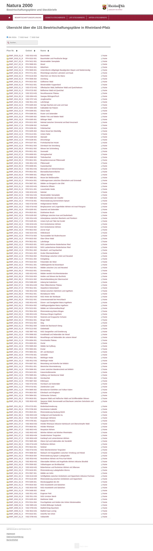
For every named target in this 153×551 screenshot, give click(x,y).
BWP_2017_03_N (15, 61)
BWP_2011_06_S (15, 444)
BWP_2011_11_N (15, 390)
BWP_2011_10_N (15, 395)
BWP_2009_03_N (15, 505)
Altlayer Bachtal (46, 175)
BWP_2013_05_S (15, 160)
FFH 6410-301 (31, 514)
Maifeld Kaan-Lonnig (48, 511)
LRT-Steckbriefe (77, 18)
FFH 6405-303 (31, 105)
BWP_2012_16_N (15, 230)
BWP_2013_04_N (15, 175)
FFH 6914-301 (31, 172)
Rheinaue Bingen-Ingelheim (51, 314)
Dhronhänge (45, 140)
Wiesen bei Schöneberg (50, 148)
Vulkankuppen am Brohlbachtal (52, 464)
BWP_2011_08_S (15, 412)
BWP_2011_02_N (15, 482)
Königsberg (45, 259)
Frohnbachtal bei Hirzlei (50, 143)
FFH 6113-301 (31, 134)
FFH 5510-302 (31, 256)
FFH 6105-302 (31, 215)
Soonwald (44, 151)
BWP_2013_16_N (15, 128)
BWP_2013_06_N (15, 157)
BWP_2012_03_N (15, 317)
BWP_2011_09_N (15, 409)
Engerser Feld (46, 493)
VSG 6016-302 (31, 488)
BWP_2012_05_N (15, 299)
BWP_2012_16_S (15, 224)
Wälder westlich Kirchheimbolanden (54, 273)
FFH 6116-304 (31, 76)
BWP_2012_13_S (15, 244)
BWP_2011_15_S (15, 358)
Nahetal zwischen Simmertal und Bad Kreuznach (59, 122)
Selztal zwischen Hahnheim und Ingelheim (57, 291)
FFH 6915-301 (31, 412)
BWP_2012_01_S (15, 326)
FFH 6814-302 (31, 393)
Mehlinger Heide (47, 358)
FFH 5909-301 (31, 175)
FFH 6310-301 (31, 58)
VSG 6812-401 (31, 163)
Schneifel (44, 355)
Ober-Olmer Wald (47, 239)
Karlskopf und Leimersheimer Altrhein (55, 438)
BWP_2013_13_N (15, 137)
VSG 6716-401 (31, 450)
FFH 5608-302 (31, 453)
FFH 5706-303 (31, 409)
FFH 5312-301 (31, 299)
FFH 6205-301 (31, 209)
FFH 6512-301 (31, 358)
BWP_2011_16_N (15, 355)
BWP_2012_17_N (15, 221)
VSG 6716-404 (31, 204)
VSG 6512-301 (31, 361)
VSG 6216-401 (31, 224)
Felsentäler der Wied (48, 262)
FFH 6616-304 (31, 456)
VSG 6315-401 (31, 186)
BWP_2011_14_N (15, 369)
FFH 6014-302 (31, 305)
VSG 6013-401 (31, 314)
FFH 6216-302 (31, 227)
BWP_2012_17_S (15, 218)
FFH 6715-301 (31, 406)
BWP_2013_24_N (15, 105)
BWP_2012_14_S (15, 239)
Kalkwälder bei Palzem (49, 108)
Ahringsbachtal (46, 154)
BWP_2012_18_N (15, 215)
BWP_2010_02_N (15, 499)
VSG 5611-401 (31, 102)
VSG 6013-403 (31, 297)
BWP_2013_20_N (15, 117)
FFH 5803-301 (31, 352)
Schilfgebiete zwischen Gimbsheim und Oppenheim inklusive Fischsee (67, 476)
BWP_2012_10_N (15, 268)
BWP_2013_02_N (15, 183)
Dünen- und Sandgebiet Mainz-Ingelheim (56, 302)
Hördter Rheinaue (47, 427)
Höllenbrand (45, 233)
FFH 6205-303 (31, 499)
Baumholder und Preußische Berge (54, 58)
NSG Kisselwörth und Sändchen (53, 485)
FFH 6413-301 (31, 372)
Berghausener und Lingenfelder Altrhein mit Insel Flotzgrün (63, 207)
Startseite (9, 18)
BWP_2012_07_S (15, 285)
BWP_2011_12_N (15, 381)
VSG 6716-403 (31, 444)
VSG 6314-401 (31, 218)
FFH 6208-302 (31, 125)
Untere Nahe (45, 134)
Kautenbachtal (46, 166)
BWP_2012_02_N (15, 323)
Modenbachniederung (49, 406)
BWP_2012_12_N (15, 256)
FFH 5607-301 (31, 183)
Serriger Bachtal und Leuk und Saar (54, 105)
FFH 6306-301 (31, 114)
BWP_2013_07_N (15, 154)
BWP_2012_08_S (15, 279)
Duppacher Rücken (48, 421)
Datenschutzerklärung (15, 537)
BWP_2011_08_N (15, 421)
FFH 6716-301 (31, 201)
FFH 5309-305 (31, 282)
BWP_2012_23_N (15, 192)
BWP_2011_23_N (15, 334)
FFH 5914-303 (31, 311)
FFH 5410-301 (31, 268)
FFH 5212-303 (31, 317)
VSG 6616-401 (31, 462)
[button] (9, 18)
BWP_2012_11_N (15, 262)
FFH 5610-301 (31, 447)
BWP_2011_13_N (15, 375)
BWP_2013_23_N (15, 108)
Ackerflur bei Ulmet (48, 514)
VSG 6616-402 (31, 401)
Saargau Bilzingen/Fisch (50, 96)
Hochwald (44, 125)
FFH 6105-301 (31, 221)
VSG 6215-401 (31, 233)
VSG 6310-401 (31, 56)
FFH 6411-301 (31, 265)
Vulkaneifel (45, 517)
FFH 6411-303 (31, 253)
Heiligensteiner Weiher (49, 204)
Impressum (11, 534)
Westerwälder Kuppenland (51, 85)
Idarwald (44, 137)
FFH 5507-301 (31, 473)
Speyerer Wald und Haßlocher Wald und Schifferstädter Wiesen (65, 398)
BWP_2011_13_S (15, 372)
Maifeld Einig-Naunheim (50, 508)
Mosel (43, 64)
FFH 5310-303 (31, 276)
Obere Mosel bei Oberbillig (51, 131)
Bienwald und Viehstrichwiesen (52, 169)
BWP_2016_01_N (15, 85)
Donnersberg (45, 271)
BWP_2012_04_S (15, 302)
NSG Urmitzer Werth (48, 496)
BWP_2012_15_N (15, 236)
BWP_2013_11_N (15, 143)
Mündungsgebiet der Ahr (50, 482)
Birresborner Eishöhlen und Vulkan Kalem (56, 390)
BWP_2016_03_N (15, 73)
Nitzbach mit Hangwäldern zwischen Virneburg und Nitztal (63, 453)
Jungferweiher (46, 99)
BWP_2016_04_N (15, 70)
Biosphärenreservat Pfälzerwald (53, 160)
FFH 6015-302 (31, 239)
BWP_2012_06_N (15, 294)
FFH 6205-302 (31, 131)
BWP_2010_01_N (15, 502)
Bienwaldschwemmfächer (50, 172)
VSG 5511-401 (31, 493)
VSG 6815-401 (31, 429)
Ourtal (43, 343)
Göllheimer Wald (47, 82)
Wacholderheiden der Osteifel (52, 198)
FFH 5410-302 (31, 262)
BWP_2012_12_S (15, 253)
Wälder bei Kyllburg (48, 346)
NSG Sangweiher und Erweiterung (54, 332)
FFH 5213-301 (31, 308)
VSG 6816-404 (31, 435)
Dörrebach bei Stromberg (50, 146)
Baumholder (45, 56)
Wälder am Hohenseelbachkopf (53, 308)
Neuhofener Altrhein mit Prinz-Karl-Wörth (56, 459)
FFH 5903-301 (31, 349)
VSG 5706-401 (31, 517)
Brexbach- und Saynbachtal (51, 250)
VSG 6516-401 (31, 459)
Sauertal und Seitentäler (50, 209)
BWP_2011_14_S (15, 366)
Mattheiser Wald (47, 499)
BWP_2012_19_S (15, 201)
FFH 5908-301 (31, 64)
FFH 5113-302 (31, 329)
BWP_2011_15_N (15, 363)
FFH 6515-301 (31, 212)
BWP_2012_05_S (15, 297)
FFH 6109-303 (31, 137)
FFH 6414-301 (31, 180)
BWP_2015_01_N (15, 93)
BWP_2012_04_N (15, 308)
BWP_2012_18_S (15, 212)
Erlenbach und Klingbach (50, 393)
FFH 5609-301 (31, 70)
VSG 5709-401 (31, 508)
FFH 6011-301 (31, 151)
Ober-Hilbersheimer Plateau (51, 285)
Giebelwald (45, 329)
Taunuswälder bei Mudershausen (53, 236)
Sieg (42, 323)
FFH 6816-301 (31, 427)
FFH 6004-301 (31, 340)
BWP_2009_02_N (15, 508)
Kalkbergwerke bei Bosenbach (52, 265)
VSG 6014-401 (31, 302)
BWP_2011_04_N (15, 464)
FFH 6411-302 (31, 259)
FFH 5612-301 (31, 288)
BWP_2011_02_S (15, 476)
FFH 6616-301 (31, 398)
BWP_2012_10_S (15, 265)
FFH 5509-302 (31, 464)
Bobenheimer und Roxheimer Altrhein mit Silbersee (60, 467)
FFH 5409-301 (31, 482)
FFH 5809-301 (31, 337)
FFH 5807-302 (31, 381)
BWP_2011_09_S (15, 398)
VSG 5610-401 (31, 511)
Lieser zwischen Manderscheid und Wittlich (57, 369)
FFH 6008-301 (31, 166)
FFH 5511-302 (31, 250)
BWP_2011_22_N (15, 337)
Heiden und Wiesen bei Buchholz (53, 276)
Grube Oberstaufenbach (50, 253)
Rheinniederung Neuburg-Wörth (53, 412)
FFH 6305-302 (31, 117)
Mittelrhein (45, 67)
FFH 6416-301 (31, 470)
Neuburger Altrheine (48, 418)
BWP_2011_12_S (15, 378)
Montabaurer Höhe (48, 294)
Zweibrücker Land (47, 387)
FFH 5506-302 (31, 79)
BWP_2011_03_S (15, 467)
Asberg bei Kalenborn (49, 282)
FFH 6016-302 (31, 485)
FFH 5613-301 (31, 241)
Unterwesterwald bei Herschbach (53, 299)
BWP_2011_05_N (15, 453)
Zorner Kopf (45, 230)
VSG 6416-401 (31, 467)
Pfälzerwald (45, 163)
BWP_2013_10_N (15, 146)
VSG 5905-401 (31, 505)
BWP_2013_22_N (15, 111)
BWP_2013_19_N (15, 119)
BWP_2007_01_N (15, 517)
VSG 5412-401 (31, 195)
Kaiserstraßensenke (48, 372)
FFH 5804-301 (31, 395)
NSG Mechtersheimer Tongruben (53, 450)
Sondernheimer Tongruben (51, 435)
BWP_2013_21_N (15, 114)
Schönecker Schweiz (49, 395)
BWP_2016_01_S (15, 82)
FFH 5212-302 (31, 323)
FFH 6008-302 (31, 157)
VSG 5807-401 (31, 332)
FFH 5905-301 (31, 375)
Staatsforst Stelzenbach (50, 288)
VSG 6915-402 (31, 432)
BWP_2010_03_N (15, 493)
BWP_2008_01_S (15, 514)
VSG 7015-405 (31, 418)
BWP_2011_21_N (15, 340)
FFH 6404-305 (31, 108)
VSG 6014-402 (31, 291)
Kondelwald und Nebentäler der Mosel (55, 334)
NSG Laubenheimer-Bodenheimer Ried (56, 244)
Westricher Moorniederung (51, 366)
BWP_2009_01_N (15, 511)
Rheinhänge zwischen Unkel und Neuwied (57, 256)
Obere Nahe (45, 111)
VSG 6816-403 (31, 438)
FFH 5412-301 (31, 61)
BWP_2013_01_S (15, 186)
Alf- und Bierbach (47, 352)
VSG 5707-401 (31, 99)
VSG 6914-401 (31, 169)
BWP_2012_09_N (15, 276)
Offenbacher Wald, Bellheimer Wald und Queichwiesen (61, 87)
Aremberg (44, 79)
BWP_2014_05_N (15, 96)
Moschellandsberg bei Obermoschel (54, 279)
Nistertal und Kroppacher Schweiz (53, 317)
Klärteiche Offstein (48, 186)
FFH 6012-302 (31, 148)
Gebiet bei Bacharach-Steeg (51, 326)
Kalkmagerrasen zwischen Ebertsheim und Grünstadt (61, 180)
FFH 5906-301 (31, 369)
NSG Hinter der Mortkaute (50, 297)
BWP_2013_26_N (15, 99)
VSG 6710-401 (31, 384)
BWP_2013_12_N (15, 140)
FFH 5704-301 (31, 355)
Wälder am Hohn (47, 473)
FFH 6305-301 (31, 119)
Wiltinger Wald (46, 119)
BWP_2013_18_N (15, 122)
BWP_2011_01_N (15, 490)
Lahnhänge (45, 102)
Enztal (43, 349)
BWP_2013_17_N (15, 125)
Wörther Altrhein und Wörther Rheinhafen (56, 432)
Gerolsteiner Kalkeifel (49, 409)
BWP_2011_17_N (15, 352)
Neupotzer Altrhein (48, 429)
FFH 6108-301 (31, 140)
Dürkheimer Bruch (47, 212)
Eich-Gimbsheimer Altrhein (51, 224)
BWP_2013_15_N (15, 131)
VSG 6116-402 (31, 476)
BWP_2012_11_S (15, 259)
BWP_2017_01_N (15, 67)
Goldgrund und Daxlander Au (52, 415)
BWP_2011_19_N (15, 346)
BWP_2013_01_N (15, 189)
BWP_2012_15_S (15, 233)
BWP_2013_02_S (15, 180)
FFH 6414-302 (31, 82)
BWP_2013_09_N (15, 148)
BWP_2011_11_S (15, 384)
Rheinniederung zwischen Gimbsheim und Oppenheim (61, 479)
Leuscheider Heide (48, 189)
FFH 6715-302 (31, 90)
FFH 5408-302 (31, 490)
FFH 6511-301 (31, 366)
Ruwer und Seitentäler (49, 114)
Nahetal (43, 192)
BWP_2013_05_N (15, 166)
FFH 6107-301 (31, 143)
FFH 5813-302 (31, 230)
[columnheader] (16, 50)
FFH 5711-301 (31, 73)
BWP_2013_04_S (15, 169)
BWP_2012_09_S (15, 271)
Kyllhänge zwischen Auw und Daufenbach (56, 215)
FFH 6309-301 (31, 111)
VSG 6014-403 (31, 285)
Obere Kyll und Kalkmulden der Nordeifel (56, 441)
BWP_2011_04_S (15, 456)
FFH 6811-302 (31, 378)
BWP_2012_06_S (15, 291)
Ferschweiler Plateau (49, 340)
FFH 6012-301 (31, 320)
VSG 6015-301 (31, 247)
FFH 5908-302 (31, 334)
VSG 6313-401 (31, 273)
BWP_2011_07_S (15, 424)
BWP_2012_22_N (15, 195)
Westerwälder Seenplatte (50, 61)
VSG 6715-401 (31, 87)
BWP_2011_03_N (15, 473)
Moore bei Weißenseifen (50, 178)
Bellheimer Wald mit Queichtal (52, 90)
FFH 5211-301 (31, 189)
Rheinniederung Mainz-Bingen (52, 311)
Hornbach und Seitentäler (50, 384)
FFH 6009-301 (31, 154)
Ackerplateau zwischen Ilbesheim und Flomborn (59, 218)
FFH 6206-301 (31, 128)
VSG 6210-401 (31, 192)
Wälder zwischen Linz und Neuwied (54, 268)
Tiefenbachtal (46, 157)
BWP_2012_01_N (15, 329)
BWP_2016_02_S (15, 76)
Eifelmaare (45, 381)
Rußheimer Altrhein (48, 444)
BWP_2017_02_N (15, 64)
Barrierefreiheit (12, 540)
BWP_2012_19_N (15, 209)
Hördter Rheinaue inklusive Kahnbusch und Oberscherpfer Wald (65, 424)
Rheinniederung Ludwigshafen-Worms (55, 470)
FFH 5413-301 (31, 85)
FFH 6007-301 (31, 363)
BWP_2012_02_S (15, 320)
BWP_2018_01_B (15, 56)
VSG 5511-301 (31, 496)
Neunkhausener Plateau (50, 93)
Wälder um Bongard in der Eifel (53, 183)
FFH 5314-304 (31, 502)
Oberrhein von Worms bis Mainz (53, 76)
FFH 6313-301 (31, 271)
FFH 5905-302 (31, 346)
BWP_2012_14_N (15, 241)
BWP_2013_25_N (15, 102)
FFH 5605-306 (31, 441)
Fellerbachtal (45, 128)
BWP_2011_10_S (15, 393)
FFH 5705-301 (31, 421)
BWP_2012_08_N (15, 282)
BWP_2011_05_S (15, 450)
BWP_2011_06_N (15, 447)
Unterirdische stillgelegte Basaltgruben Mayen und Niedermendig (65, 70)
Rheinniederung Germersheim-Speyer (55, 201)
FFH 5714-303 (31, 236)
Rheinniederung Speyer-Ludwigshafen (55, 456)
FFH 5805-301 (31, 178)
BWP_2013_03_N (15, 178)
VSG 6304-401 (31, 96)
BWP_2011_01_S (15, 485)
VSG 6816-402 (31, 424)
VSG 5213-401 (31, 93)
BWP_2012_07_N (15, 288)
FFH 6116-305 (31, 479)
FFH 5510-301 (31, 67)
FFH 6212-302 (31, 279)
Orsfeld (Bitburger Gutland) (51, 505)
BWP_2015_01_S (15, 87)
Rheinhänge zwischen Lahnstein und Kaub (57, 73)
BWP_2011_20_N (15, 343)
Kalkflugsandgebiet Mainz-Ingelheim (54, 305)
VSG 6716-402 (31, 207)
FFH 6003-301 (31, 343)
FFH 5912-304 (31, 326)
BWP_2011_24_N (15, 332)
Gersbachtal (45, 378)
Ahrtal (43, 490)
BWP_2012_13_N (15, 250)
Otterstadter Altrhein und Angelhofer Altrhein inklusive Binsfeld (64, 462)
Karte (104, 56)
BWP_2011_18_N (15, 349)
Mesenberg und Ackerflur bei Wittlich (54, 363)
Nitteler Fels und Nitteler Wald (52, 117)
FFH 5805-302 (31, 390)
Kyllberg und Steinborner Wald (52, 375)
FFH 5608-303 (31, 198)
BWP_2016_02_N (15, 79)
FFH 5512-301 (31, 294)
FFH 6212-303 (31, 122)
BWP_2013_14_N (15, 134)
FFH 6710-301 (31, 387)
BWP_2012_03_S (15, 311)
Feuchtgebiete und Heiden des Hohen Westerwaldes (61, 502)
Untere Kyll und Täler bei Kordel (53, 221)
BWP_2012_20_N (15, 198)
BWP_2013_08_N (15, 151)
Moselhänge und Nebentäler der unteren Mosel (58, 337)
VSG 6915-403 (31, 415)
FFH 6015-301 (31, 244)
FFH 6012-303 (31, 146)
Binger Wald (45, 320)
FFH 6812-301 (31, 160)
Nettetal (43, 447)
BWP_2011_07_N (15, 441)
